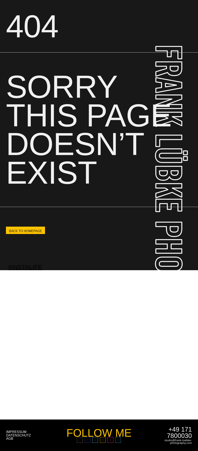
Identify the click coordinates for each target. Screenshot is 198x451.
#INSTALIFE (25, 266)
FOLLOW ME (99, 433)
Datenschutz (18, 435)
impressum (16, 432)
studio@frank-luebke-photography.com (178, 441)
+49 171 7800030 (179, 432)
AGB (9, 438)
